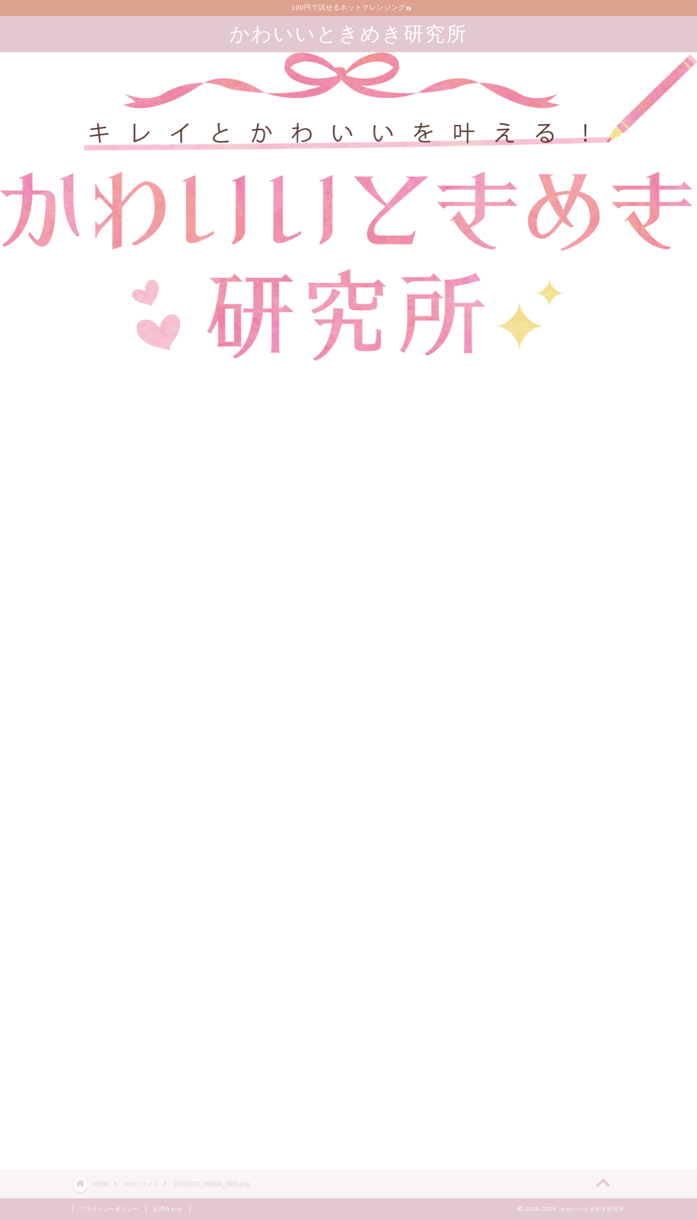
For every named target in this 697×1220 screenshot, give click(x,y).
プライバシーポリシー (109, 1209)
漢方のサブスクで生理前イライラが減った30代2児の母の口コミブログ (565, 1054)
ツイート (480, 1128)
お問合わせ (167, 1209)
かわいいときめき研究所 (348, 33)
